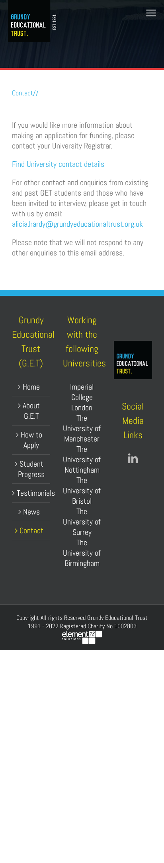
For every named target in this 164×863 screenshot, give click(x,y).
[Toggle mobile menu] (151, 13)
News (31, 512)
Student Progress (31, 469)
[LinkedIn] (133, 458)
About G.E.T (31, 410)
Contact (31, 530)
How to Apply (31, 440)
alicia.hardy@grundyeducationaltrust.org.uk (77, 224)
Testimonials (31, 493)
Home (31, 387)
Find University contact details (58, 164)
